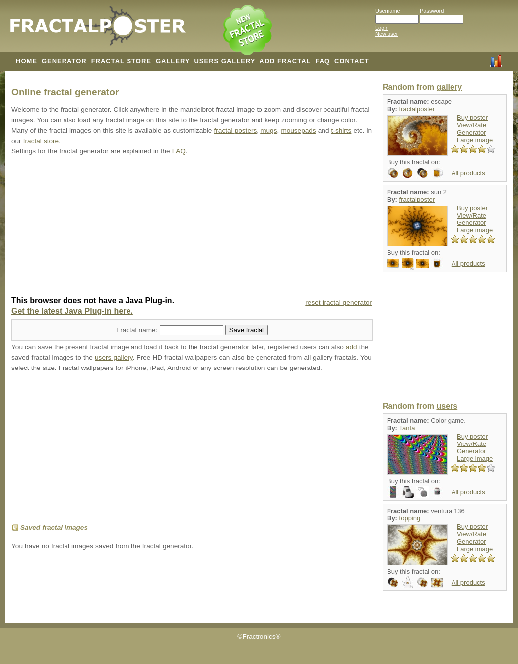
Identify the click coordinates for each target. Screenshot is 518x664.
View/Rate (471, 125)
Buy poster (472, 117)
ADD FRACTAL (285, 61)
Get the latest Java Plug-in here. (72, 311)
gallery (449, 87)
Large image (475, 140)
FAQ (322, 61)
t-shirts (341, 130)
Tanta (407, 428)
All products (468, 173)
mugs (268, 130)
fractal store (41, 141)
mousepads (298, 130)
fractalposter (417, 109)
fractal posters (235, 130)
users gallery (113, 357)
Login (381, 28)
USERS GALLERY (224, 61)
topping (410, 518)
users (446, 406)
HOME (26, 61)
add (351, 347)
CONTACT (351, 61)
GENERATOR (64, 61)
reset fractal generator (338, 302)
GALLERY (173, 61)
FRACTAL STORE (121, 61)
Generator (471, 132)
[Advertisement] (192, 226)
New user (386, 34)
